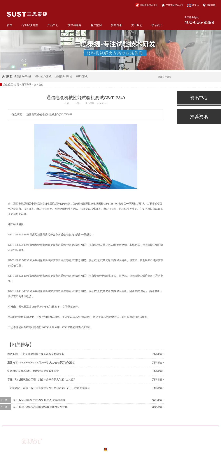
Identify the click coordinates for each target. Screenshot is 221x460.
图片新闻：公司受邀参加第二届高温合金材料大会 (35, 354)
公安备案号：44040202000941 (106, 450)
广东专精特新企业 (172, 5)
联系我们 (156, 25)
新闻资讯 (116, 25)
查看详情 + (158, 400)
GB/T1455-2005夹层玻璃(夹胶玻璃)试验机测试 (39, 400)
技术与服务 (74, 25)
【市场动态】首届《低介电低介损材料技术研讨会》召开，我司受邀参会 (48, 388)
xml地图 (104, 455)
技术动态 (38, 84)
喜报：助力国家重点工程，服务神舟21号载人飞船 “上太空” (41, 379)
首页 (9, 25)
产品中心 (52, 25)
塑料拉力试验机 (63, 76)
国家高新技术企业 (147, 5)
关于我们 (136, 25)
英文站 (193, 5)
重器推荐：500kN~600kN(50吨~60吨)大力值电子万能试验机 (41, 362)
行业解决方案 (30, 25)
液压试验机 (82, 76)
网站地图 (209, 5)
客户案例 (96, 25)
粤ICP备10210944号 (109, 445)
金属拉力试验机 (22, 76)
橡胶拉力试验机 (43, 76)
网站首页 (30, 419)
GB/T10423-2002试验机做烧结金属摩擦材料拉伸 (40, 407)
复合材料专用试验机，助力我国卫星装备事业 (33, 371)
